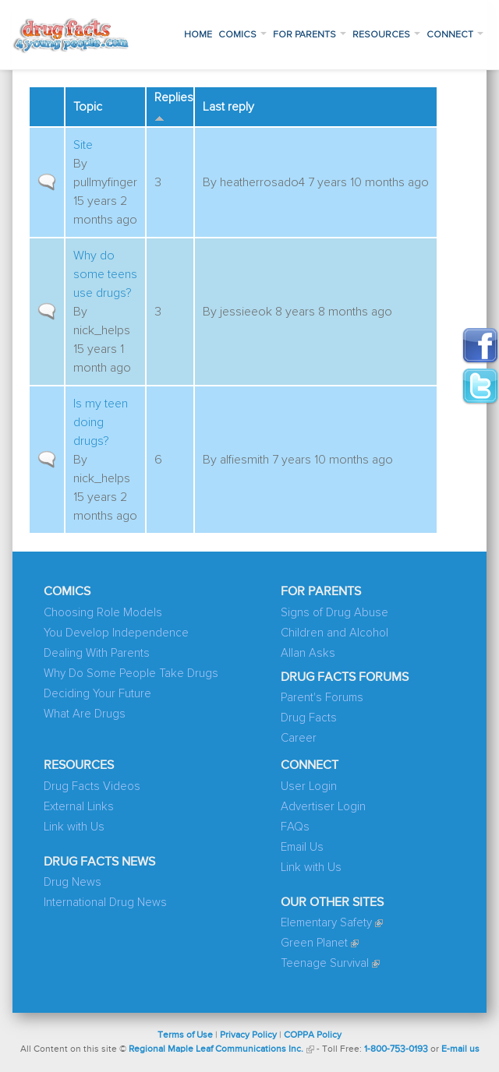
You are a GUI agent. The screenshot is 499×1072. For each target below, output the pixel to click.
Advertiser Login (323, 807)
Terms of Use (185, 1035)
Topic (87, 106)
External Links (79, 807)
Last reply (228, 106)
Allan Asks (308, 653)
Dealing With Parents (97, 653)
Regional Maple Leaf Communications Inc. (216, 1049)
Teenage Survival (325, 963)
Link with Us (74, 827)
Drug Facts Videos (92, 786)
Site (83, 145)
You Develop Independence (116, 633)
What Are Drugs (85, 714)
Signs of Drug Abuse (334, 613)
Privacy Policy (248, 1035)
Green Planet (314, 943)
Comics (242, 35)
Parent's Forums (322, 698)
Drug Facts (309, 718)
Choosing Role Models (103, 613)
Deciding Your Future (97, 694)
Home (198, 35)
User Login (309, 786)
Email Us (302, 847)
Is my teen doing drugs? (100, 422)
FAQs (295, 827)
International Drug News (105, 902)
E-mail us (460, 1049)
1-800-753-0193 (396, 1049)
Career (299, 738)
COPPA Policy (313, 1035)
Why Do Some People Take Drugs (131, 673)
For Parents (309, 35)
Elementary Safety (326, 923)
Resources (386, 35)
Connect (454, 35)
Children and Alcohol (334, 633)
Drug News (72, 882)
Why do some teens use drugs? (105, 274)
